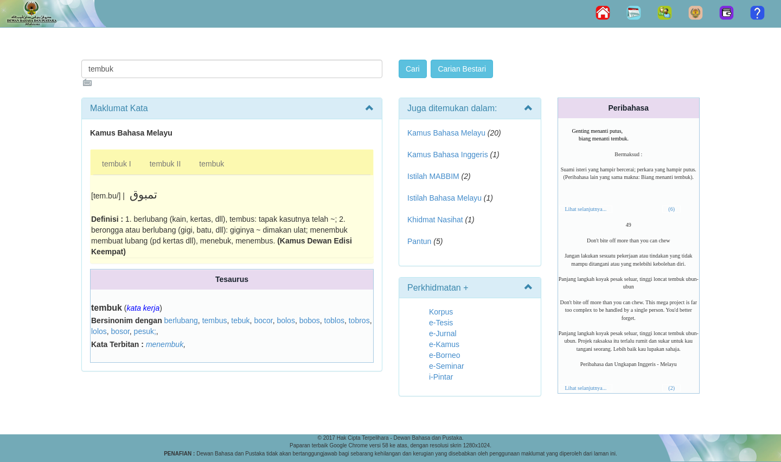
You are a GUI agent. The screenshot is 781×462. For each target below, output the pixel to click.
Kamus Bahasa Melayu (447, 133)
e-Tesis (441, 322)
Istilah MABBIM (433, 176)
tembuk (211, 163)
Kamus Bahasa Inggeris (447, 154)
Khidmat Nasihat (435, 219)
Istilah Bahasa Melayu (444, 198)
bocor (263, 320)
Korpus (441, 311)
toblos (334, 320)
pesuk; (145, 331)
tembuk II (165, 163)
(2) (671, 388)
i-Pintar (441, 377)
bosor (120, 331)
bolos (286, 320)
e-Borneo (444, 355)
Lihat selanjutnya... (586, 209)
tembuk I (116, 163)
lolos (99, 331)
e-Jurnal (443, 333)
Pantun (419, 241)
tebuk (240, 320)
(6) (671, 209)
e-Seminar (446, 366)
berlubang (181, 320)
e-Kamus (444, 344)
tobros (359, 320)
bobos (309, 320)
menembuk (164, 344)
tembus (214, 320)
